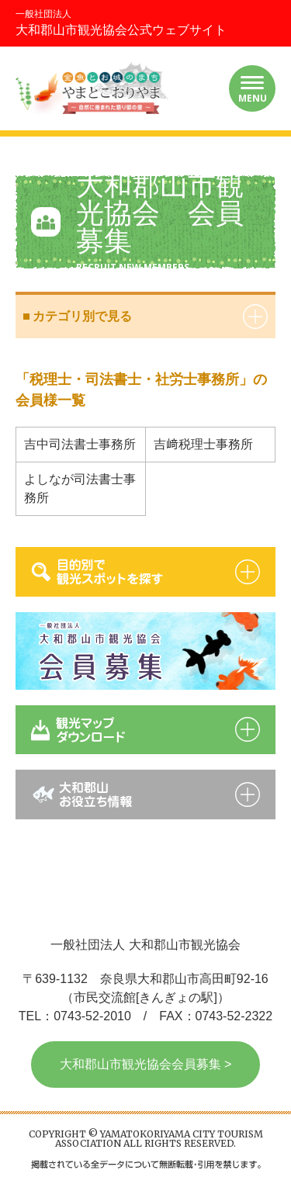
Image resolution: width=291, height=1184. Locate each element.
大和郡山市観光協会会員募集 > (146, 1064)
